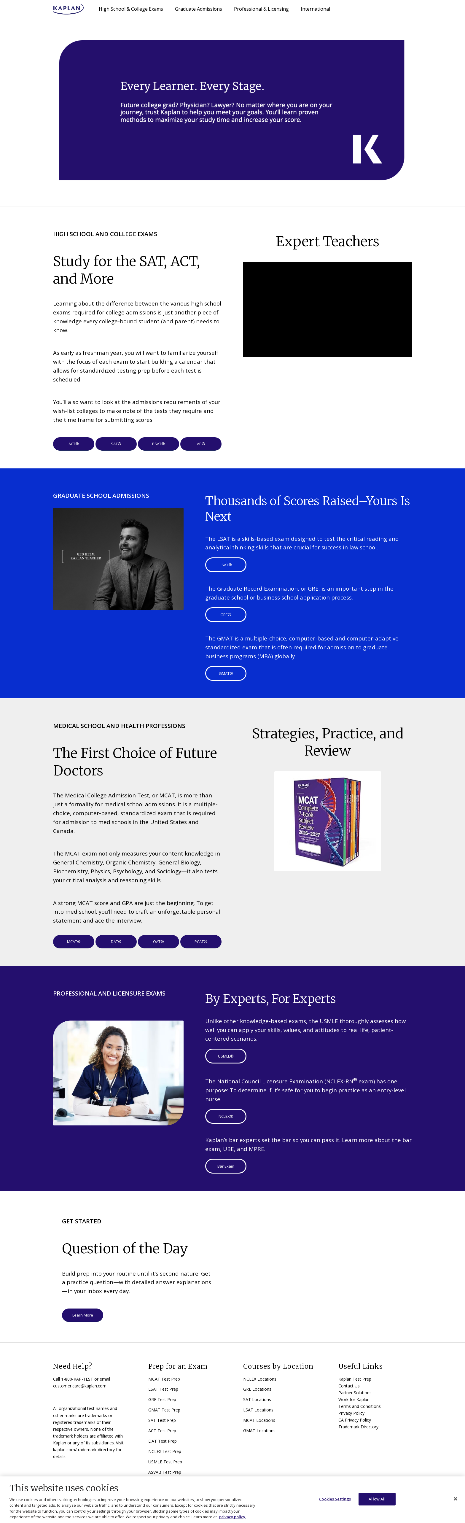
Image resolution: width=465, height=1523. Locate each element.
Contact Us (349, 1386)
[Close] (455, 1498)
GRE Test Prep (162, 1399)
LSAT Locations (258, 1410)
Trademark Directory (358, 1427)
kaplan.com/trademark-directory (84, 1449)
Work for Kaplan (354, 1399)
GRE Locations (257, 1389)
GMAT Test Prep (164, 1410)
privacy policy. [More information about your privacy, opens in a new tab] (232, 1516)
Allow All (377, 1499)
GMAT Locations (259, 1430)
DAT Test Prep (162, 1441)
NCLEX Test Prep (164, 1451)
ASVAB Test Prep (164, 1472)
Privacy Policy (351, 1413)
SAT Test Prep (162, 1420)
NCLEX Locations (259, 1379)
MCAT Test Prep (164, 1379)
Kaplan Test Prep (354, 1379)
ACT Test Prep (162, 1430)
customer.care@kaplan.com (79, 1386)
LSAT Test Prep (163, 1389)
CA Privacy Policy (354, 1420)
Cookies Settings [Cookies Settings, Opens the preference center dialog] (335, 1499)
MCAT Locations (259, 1420)
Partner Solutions (355, 1392)
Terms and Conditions (359, 1406)
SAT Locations (257, 1399)
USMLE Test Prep (165, 1462)
